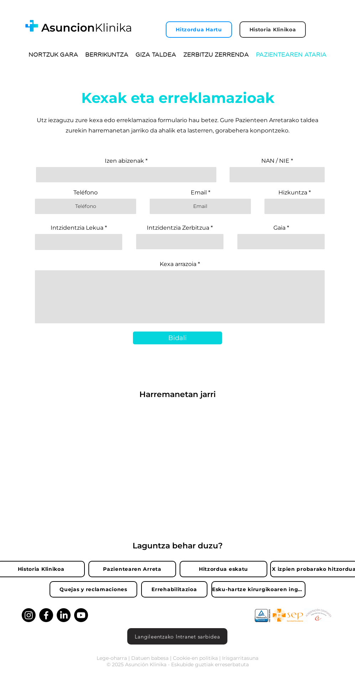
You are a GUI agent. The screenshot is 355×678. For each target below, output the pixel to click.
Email (199, 192)
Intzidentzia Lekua (77, 228)
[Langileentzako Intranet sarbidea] (177, 636)
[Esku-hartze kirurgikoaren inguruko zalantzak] (258, 589)
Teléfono (85, 192)
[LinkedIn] (64, 615)
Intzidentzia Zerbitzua (178, 228)
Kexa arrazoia (178, 264)
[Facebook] (46, 615)
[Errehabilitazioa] (174, 589)
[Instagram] (29, 615)
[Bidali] (177, 338)
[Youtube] (81, 615)
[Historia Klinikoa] (273, 29)
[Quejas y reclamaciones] (93, 589)
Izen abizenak (124, 161)
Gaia (279, 228)
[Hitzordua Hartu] (199, 29)
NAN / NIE (275, 161)
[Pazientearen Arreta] (132, 569)
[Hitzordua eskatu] (223, 569)
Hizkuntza (292, 192)
